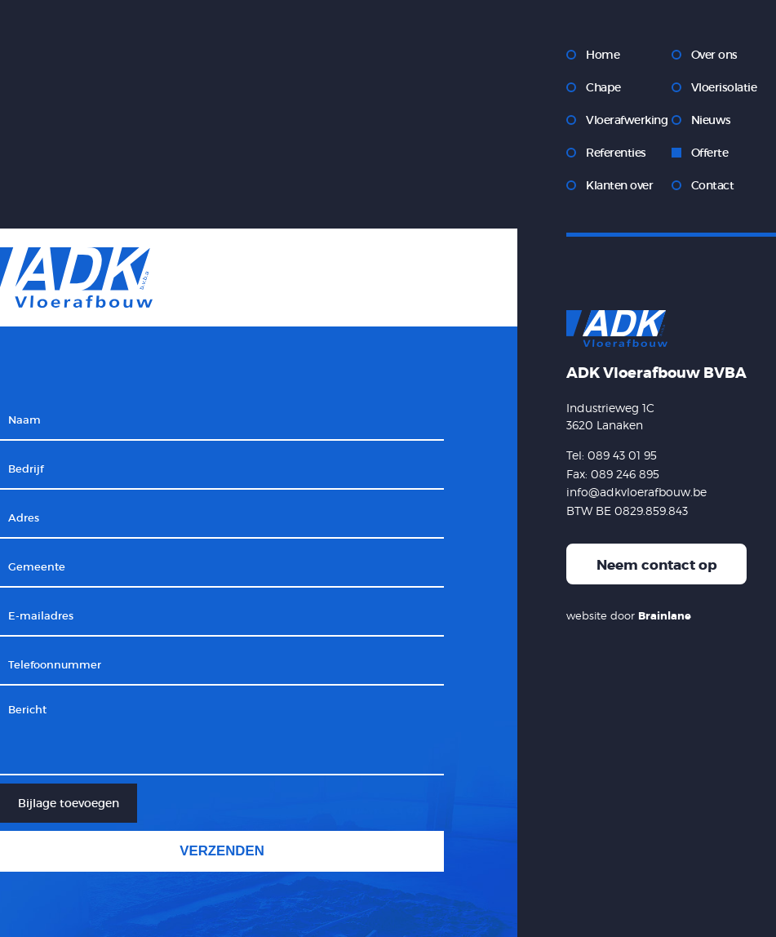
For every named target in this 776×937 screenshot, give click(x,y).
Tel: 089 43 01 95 (611, 456)
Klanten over (619, 185)
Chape (603, 87)
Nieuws (711, 120)
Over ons (714, 54)
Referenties (616, 152)
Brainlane (664, 616)
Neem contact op (656, 565)
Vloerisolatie (724, 87)
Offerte (710, 152)
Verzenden (222, 851)
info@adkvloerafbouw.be (636, 492)
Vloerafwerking (626, 120)
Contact (712, 185)
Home (602, 54)
